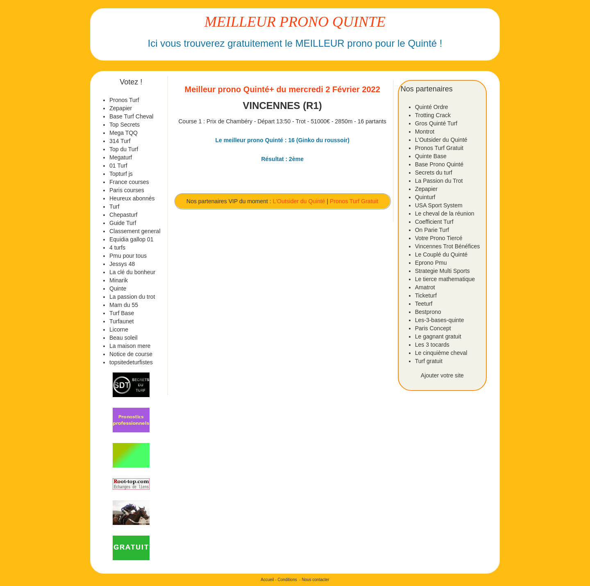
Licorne (118, 329)
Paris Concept (433, 328)
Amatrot (425, 287)
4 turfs (117, 247)
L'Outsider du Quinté (299, 201)
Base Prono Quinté (439, 164)
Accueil (267, 579)
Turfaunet (121, 321)
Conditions (287, 579)
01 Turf (118, 165)
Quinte (117, 288)
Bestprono (428, 312)
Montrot (424, 131)
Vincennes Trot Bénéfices (447, 246)
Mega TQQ (123, 132)
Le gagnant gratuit (438, 336)
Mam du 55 (123, 305)
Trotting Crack (433, 115)
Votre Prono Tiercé (439, 238)
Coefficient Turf (434, 221)
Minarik (118, 280)
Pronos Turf (124, 100)
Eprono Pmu (431, 262)
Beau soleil (123, 337)
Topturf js (121, 173)
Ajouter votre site (442, 375)
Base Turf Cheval (131, 116)
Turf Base (121, 313)
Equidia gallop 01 (131, 239)
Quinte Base (431, 156)
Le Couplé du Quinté (441, 254)
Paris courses (126, 190)
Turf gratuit (428, 361)
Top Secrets (124, 124)
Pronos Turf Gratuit (354, 201)
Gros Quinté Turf (436, 123)
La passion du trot (132, 296)
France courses (129, 182)
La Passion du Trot (439, 180)
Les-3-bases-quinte (439, 320)
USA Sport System (439, 205)
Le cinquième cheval (441, 353)
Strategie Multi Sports (442, 271)
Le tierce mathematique (445, 279)
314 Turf (119, 141)
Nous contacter (315, 579)
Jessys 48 (122, 264)
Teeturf (424, 303)
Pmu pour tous (128, 255)
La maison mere (129, 346)
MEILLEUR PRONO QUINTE (295, 22)
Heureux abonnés (132, 198)
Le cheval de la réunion (444, 213)
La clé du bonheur (132, 272)
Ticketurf (426, 295)
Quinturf (425, 197)
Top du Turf (123, 149)
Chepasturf (123, 214)
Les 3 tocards (432, 344)
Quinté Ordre (431, 107)
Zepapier (120, 108)
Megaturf (120, 157)
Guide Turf (122, 223)
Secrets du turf (433, 172)
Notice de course (130, 354)
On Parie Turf (432, 230)
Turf (114, 206)
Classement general (135, 231)
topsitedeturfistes (131, 362)
